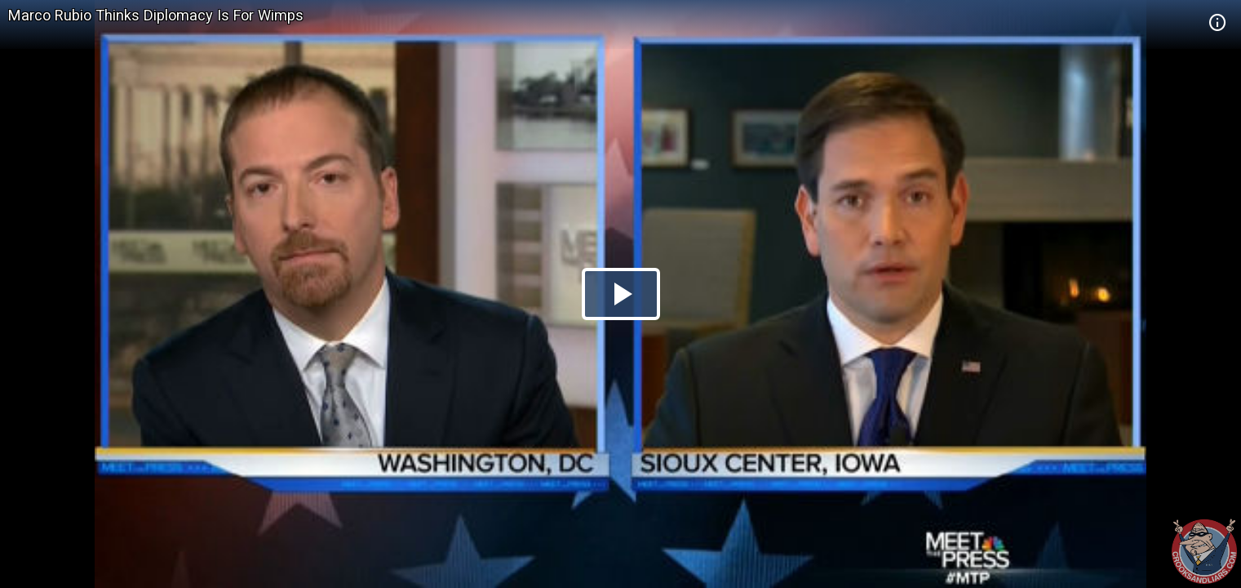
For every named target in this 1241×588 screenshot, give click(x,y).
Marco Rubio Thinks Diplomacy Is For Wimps (156, 15)
